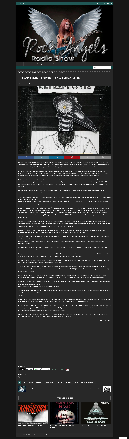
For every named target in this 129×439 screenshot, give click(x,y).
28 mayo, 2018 (24, 83)
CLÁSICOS (54, 64)
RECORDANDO (65, 64)
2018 (24, 382)
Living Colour (49, 382)
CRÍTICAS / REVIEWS (42, 64)
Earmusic (39, 382)
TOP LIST (76, 64)
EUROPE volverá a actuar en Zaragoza (94, 426)
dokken (31, 382)
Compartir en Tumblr (57, 369)
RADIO (85, 64)
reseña (68, 382)
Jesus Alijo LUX (34, 83)
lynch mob (60, 382)
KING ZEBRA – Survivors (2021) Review (31, 426)
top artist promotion (87, 382)
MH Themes (47, 435)
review (76, 382)
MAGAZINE (28, 64)
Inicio (20, 64)
